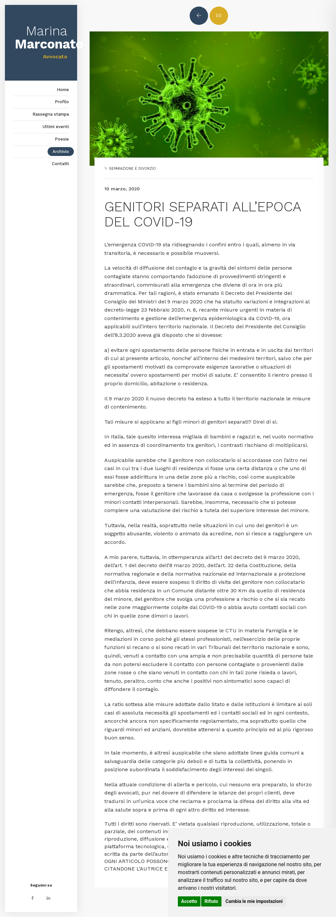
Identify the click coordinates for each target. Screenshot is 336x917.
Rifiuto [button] (211, 901)
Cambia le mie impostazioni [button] (254, 901)
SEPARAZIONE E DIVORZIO (132, 168)
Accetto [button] (189, 901)
